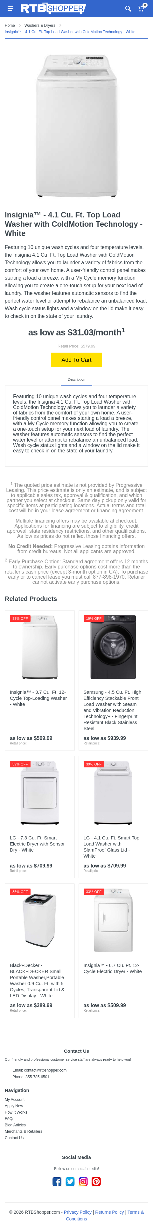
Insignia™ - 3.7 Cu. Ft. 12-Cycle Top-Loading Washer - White (38, 698)
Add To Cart (76, 360)
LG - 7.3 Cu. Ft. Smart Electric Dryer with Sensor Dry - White (37, 844)
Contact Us (14, 1138)
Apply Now (14, 1106)
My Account (14, 1099)
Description (76, 379)
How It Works (16, 1112)
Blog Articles (15, 1125)
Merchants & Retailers (23, 1131)
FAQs (9, 1119)
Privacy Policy (78, 1212)
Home (10, 25)
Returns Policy (109, 1212)
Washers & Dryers (39, 25)
